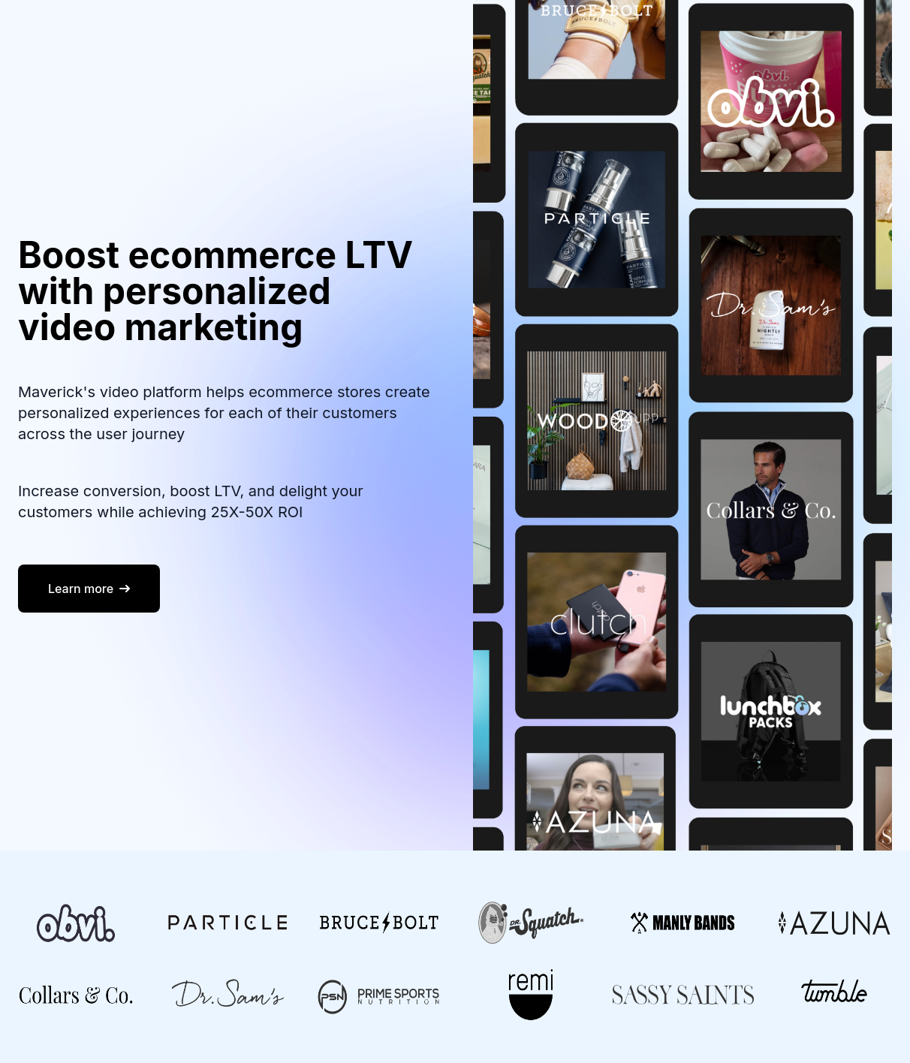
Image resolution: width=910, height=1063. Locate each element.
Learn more (89, 588)
